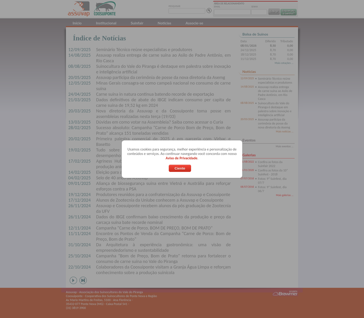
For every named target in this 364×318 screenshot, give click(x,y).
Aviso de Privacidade (182, 158)
